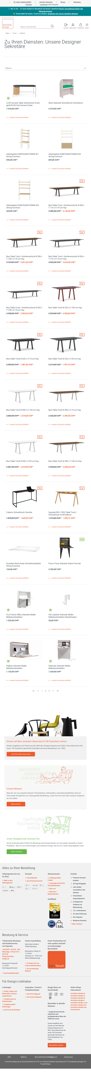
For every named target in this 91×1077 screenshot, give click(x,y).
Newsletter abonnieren (57, 1045)
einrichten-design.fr (78, 1000)
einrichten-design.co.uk (79, 1003)
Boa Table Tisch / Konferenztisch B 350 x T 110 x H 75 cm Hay (66, 206)
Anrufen (66, 28)
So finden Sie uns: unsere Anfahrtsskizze (33, 964)
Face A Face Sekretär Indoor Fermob (64, 563)
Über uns (52, 888)
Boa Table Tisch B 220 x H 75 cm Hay (22, 359)
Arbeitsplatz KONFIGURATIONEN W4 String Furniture (22, 206)
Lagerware (44, 4)
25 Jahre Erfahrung (78, 913)
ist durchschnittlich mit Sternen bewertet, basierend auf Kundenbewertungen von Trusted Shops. (45, 1062)
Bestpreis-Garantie (78, 920)
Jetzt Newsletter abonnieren (21, 754)
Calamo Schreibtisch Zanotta (19, 512)
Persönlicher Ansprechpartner (78, 897)
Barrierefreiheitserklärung (44, 1057)
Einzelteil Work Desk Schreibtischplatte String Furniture (23, 564)
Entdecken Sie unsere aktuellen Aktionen (63, 14)
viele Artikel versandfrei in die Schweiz (78, 890)
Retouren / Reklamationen (53, 893)
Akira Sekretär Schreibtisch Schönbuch (65, 103)
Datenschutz (68, 1057)
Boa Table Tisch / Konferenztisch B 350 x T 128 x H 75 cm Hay (24, 257)
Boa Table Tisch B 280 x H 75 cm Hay (64, 410)
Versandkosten (31, 878)
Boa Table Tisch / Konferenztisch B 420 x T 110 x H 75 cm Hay (66, 257)
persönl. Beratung (45, 2)
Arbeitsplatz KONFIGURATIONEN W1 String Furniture (22, 155)
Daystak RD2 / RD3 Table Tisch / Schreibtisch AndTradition (62, 513)
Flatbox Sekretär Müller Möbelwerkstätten (16, 667)
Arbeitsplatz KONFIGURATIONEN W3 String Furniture (64, 155)
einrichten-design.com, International (79, 1008)
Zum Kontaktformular (10, 973)
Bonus (63, 2)
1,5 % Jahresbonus (78, 910)
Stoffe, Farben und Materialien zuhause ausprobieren (9, 993)
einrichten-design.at (78, 996)
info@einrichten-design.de (8, 957)
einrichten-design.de (78, 993)
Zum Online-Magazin (33, 997)
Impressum (53, 1057)
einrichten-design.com (78, 1005)
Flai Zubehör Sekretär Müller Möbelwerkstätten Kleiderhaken (62, 616)
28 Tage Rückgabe (78, 883)
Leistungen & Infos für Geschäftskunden (56, 884)
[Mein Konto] (65, 25)
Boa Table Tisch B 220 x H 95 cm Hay (64, 359)
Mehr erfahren (16, 804)
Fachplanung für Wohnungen (8, 1005)
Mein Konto (73, 28)
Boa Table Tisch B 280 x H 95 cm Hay (22, 461)
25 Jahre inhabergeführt (22, 2)
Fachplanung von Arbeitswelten (9, 1000)
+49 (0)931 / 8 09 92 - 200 (11, 949)
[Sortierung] (45, 68)
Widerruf (24, 1057)
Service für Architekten (11, 1010)
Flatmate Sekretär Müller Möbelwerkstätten (59, 667)
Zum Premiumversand (33, 881)
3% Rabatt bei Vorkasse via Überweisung (77, 904)
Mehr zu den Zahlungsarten (7, 881)
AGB (9, 1057)
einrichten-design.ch (78, 998)
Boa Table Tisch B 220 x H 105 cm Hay (65, 308)
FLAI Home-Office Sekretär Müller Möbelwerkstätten (21, 616)
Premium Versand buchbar (78, 879)
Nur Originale (76, 917)
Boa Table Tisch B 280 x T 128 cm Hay (65, 461)
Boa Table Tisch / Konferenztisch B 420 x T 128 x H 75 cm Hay (24, 309)
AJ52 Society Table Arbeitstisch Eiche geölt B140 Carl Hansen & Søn (23, 104)
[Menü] (87, 25)
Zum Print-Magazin (32, 994)
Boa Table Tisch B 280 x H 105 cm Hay (23, 410)
